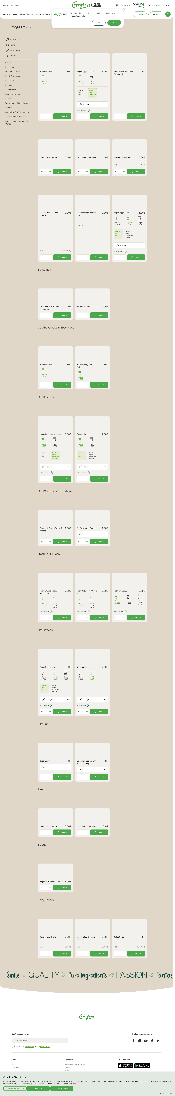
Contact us (16, 1067)
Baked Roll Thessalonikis (87, 306)
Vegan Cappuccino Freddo (87, 71)
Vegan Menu (12, 50)
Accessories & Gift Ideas (23, 14)
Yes (114, 23)
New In (10, 45)
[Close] (123, 8)
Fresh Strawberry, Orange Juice (87, 592)
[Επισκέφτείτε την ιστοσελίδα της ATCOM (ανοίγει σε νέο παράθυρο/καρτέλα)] (164, 1093)
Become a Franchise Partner (75, 1064)
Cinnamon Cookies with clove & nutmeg (86, 762)
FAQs (14, 1064)
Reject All (39, 1088)
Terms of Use (29, 1046)
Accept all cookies (63, 1088)
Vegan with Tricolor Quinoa (51, 881)
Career (67, 1067)
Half (80, 534)
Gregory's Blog (154, 5)
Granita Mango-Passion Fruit (86, 214)
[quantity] (46, 116)
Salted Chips (119, 937)
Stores (67, 1071)
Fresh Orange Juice (121, 591)
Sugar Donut (45, 761)
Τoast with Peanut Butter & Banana (51, 529)
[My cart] (168, 14)
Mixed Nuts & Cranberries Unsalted (50, 214)
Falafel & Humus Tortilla (86, 528)
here (74, 1083)
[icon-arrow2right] (64, 1040)
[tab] (92, 93)
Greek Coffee (82, 667)
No (99, 23)
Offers (10, 55)
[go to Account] (139, 5)
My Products (13, 39)
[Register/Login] (122, 5)
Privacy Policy (45, 1046)
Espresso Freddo (83, 434)
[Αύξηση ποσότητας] (50, 116)
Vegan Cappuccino (121, 212)
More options (83, 110)
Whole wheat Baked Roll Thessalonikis (123, 72)
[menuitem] (7, 14)
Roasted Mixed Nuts (122, 157)
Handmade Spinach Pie (86, 157)
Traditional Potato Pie (48, 157)
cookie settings (13, 1088)
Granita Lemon (46, 71)
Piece (44, 767)
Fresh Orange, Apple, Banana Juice (48, 592)
